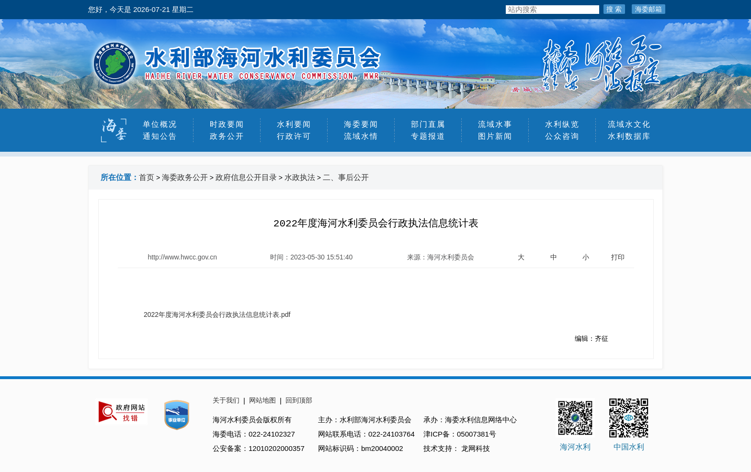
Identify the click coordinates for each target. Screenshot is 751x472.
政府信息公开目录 (246, 177)
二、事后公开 (346, 177)
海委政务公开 (185, 177)
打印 (618, 257)
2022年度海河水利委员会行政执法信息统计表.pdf (217, 314)
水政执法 (299, 177)
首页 (146, 177)
